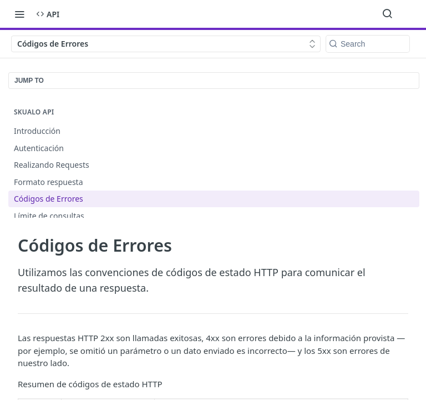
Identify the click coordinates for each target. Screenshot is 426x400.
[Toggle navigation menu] (19, 14)
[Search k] (367, 44)
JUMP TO (29, 80)
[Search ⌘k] (387, 14)
